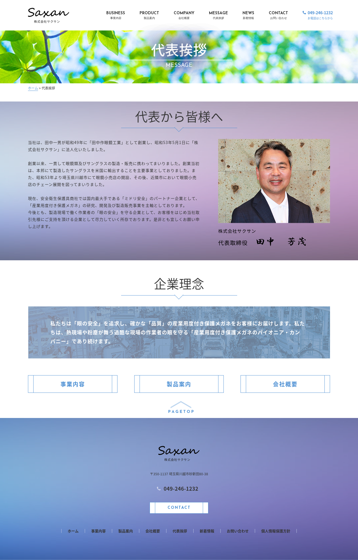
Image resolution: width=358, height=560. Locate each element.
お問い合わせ (238, 531)
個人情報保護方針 (275, 531)
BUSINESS (115, 15)
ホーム (33, 88)
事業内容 (72, 384)
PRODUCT (149, 15)
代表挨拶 (180, 531)
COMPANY (184, 15)
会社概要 (285, 384)
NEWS (248, 15)
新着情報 (207, 531)
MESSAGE (218, 15)
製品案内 (179, 384)
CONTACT (278, 15)
